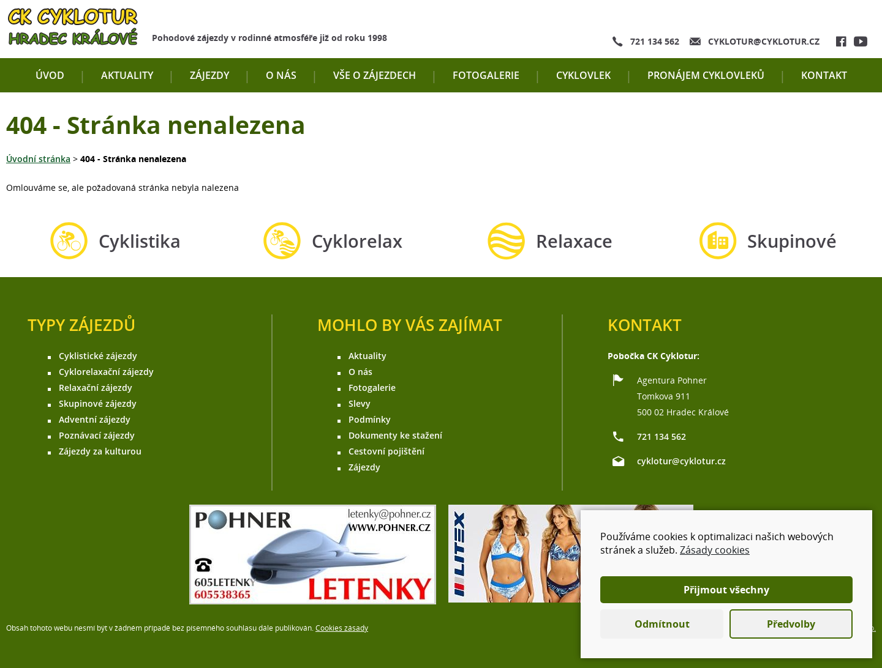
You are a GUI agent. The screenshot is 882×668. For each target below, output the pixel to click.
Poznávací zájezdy (97, 435)
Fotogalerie (486, 75)
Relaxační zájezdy (95, 387)
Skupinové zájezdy (98, 403)
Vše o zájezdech (374, 75)
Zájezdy (209, 75)
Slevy (360, 403)
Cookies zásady (341, 628)
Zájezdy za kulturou (100, 451)
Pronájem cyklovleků (705, 75)
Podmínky (370, 419)
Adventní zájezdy (94, 419)
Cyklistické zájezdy (98, 356)
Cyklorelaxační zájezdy (106, 371)
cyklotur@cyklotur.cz (764, 41)
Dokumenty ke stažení (395, 435)
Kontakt (824, 75)
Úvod (50, 75)
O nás (281, 75)
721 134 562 (654, 41)
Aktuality (127, 75)
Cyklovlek (583, 75)
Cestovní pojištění (386, 451)
